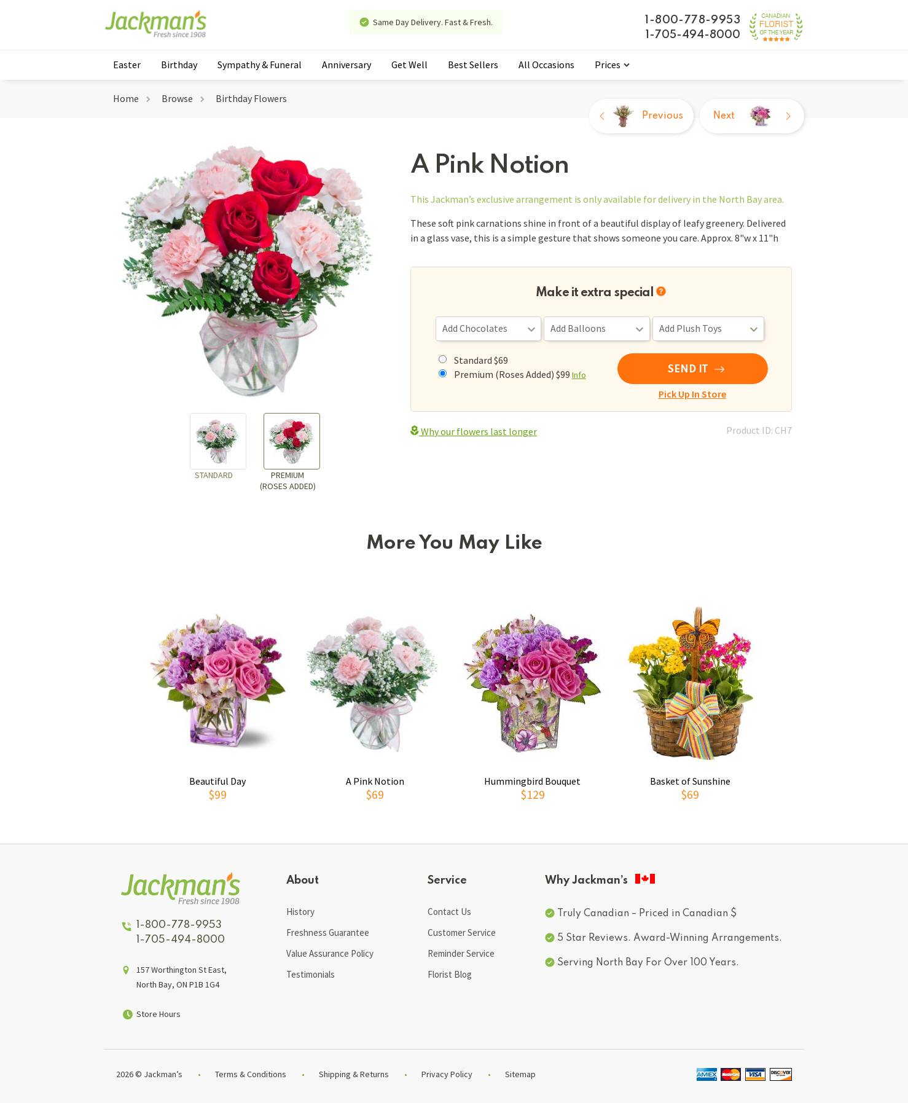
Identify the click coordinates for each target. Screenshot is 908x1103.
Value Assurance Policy (330, 953)
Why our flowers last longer (473, 431)
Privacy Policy (446, 1074)
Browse (177, 98)
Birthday (179, 64)
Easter (127, 64)
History (300, 911)
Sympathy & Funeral (259, 64)
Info (579, 374)
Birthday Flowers (251, 98)
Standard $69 (481, 360)
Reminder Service (461, 953)
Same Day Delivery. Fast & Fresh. (433, 22)
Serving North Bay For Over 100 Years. (648, 963)
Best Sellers (473, 64)
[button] (820, 702)
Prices (607, 64)
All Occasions (546, 64)
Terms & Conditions (250, 1074)
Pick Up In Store (692, 394)
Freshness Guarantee (327, 932)
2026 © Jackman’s (149, 1074)
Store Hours (158, 1013)
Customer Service (462, 932)
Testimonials (310, 974)
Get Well (409, 64)
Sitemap (520, 1074)
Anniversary (346, 64)
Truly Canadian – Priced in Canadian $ (647, 914)
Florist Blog (450, 974)
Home (126, 98)
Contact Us (449, 911)
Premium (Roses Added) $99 (520, 374)
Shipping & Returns (354, 1074)
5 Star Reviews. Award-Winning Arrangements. (669, 938)
